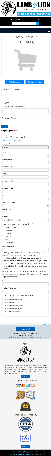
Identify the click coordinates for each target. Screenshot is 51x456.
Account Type (7, 144)
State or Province (9, 202)
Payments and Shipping (25, 380)
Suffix (4, 174)
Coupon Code (9, 118)
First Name (7, 160)
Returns (14, 452)
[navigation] (19, 19)
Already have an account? (11, 140)
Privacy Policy (23, 452)
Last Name (7, 167)
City (4, 195)
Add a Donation (14, 82)
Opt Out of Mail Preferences (18, 295)
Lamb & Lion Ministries (21, 454)
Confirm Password (9, 288)
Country (6, 217)
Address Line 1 (8, 181)
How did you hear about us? (18, 224)
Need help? (25, 329)
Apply (4, 126)
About (25, 343)
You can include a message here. (13, 106)
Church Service (10, 228)
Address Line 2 (7, 188)
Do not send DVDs (12, 303)
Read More (25, 376)
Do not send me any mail (14, 309)
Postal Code (7, 209)
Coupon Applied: (7, 131)
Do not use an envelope (14, 306)
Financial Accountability (25, 414)
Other (7, 239)
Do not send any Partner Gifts (16, 300)
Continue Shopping (35, 82)
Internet (8, 233)
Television (9, 243)
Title (4, 153)
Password (6, 281)
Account (19, 19)
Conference (9, 231)
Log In (28, 19)
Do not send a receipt (13, 311)
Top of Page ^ (46, 324)
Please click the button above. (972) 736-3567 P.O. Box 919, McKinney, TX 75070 (25, 335)
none (16, 131)
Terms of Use (35, 452)
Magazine (8, 237)
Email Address (8, 247)
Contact (37, 19)
